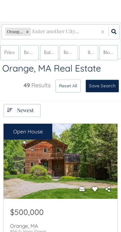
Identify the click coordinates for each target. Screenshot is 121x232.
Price (9, 52)
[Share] (107, 189)
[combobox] (33, 31)
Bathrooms (51, 52)
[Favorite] (94, 189)
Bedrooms (31, 52)
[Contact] (82, 189)
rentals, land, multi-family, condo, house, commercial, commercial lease (71, 52)
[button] (27, 32)
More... (110, 52)
